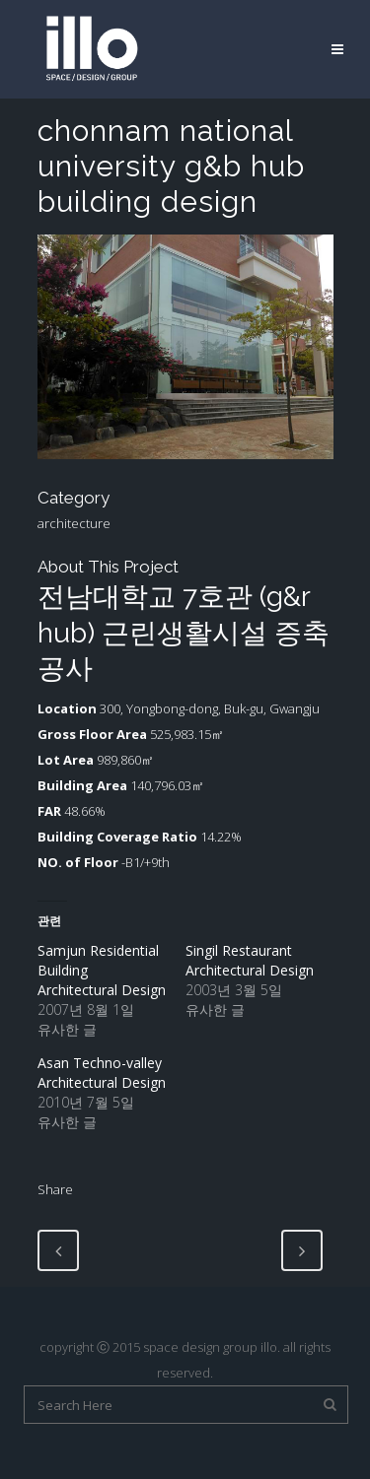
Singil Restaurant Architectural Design (249, 960)
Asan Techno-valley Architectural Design (101, 1072)
